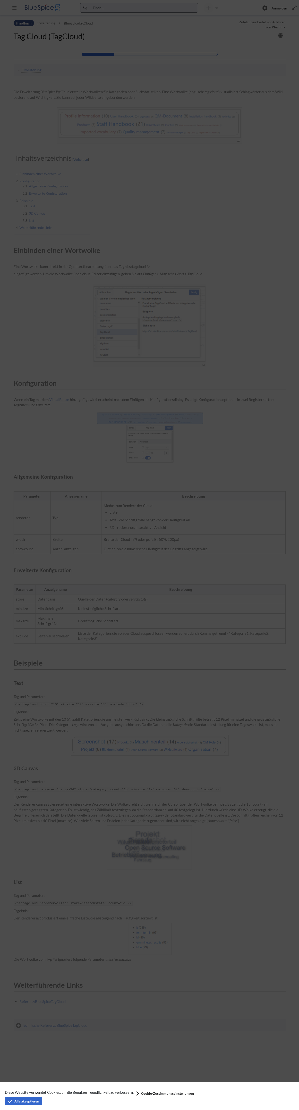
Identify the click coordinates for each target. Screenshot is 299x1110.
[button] (165, 1093)
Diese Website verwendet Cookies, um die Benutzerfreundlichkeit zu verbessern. (69, 1092)
